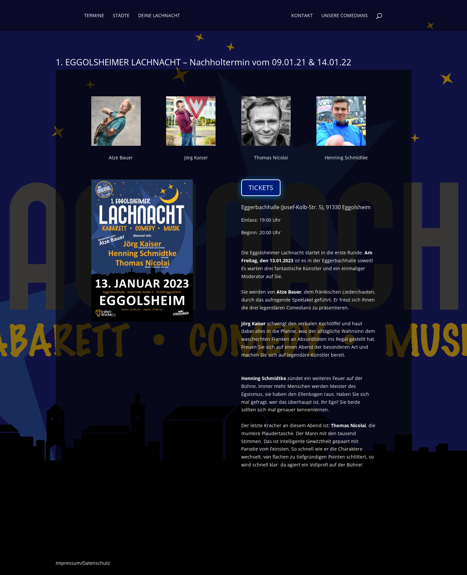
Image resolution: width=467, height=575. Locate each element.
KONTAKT (302, 15)
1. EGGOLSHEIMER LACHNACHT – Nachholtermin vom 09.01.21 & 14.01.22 (203, 62)
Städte (121, 15)
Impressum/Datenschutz (83, 563)
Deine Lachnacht (159, 15)
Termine (94, 15)
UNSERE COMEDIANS (344, 15)
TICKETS (260, 187)
